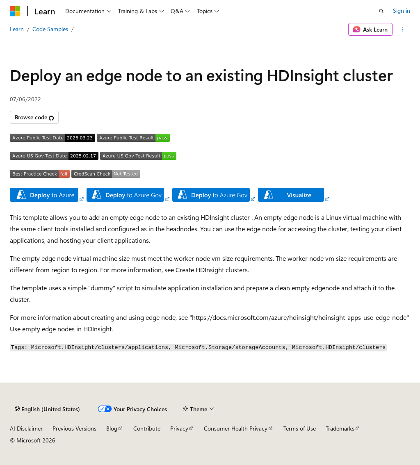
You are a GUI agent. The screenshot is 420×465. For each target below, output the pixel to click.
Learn (17, 29)
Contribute (146, 428)
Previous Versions (74, 428)
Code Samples (50, 29)
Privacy (179, 428)
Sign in (401, 10)
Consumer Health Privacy (235, 428)
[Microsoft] (15, 11)
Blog (111, 428)
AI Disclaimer (26, 428)
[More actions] (403, 29)
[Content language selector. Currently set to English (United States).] (47, 409)
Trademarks (340, 428)
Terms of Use (299, 428)
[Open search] (381, 11)
